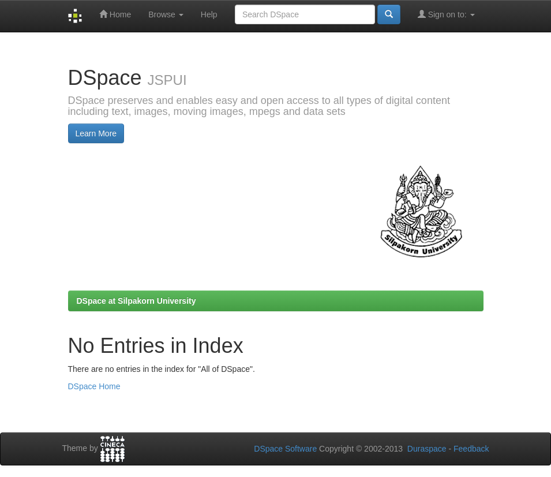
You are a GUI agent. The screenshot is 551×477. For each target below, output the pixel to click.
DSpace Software (285, 448)
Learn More (96, 133)
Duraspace (427, 448)
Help (209, 14)
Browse (165, 14)
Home (115, 14)
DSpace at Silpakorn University (136, 300)
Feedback (471, 448)
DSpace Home (94, 386)
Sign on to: (446, 14)
